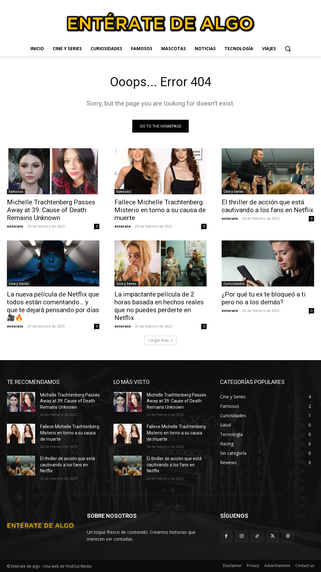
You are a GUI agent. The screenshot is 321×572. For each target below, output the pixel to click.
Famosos (16, 191)
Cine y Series (234, 191)
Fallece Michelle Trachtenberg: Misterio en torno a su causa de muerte (160, 210)
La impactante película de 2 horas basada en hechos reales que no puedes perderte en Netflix (159, 306)
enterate (15, 226)
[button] (287, 48)
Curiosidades (234, 284)
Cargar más (160, 340)
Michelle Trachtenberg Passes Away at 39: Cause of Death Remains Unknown (51, 210)
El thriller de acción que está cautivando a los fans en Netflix (267, 206)
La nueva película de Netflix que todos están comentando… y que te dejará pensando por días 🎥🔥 (53, 306)
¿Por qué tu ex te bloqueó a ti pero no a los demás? (264, 298)
